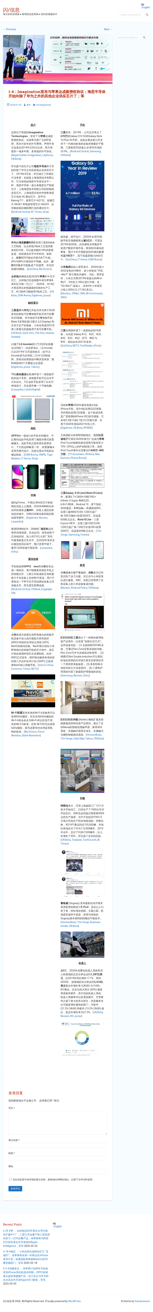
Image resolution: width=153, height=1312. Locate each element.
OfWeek (35, 589)
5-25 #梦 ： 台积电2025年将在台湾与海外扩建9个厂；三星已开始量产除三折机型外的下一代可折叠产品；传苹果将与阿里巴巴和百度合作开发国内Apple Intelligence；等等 (26, 1243)
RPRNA (87, 427)
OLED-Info (28, 333)
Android (16, 211)
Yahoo (35, 366)
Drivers (32, 731)
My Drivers (45, 269)
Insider (23, 155)
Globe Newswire (31, 735)
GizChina (33, 269)
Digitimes (37, 295)
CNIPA (42, 454)
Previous (9, 29)
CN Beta (15, 158)
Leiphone (47, 155)
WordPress (74, 1305)
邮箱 (11, 1157)
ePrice (96, 345)
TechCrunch (89, 839)
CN (12, 593)
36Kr (63, 297)
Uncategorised (43, 105)
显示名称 (13, 1144)
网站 (10, 1170)
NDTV (34, 668)
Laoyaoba (17, 389)
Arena (34, 454)
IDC (72, 1016)
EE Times (36, 211)
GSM (27, 454)
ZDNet (75, 293)
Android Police (79, 587)
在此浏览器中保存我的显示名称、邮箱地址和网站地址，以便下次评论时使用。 (54, 1184)
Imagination (34, 155)
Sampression (142, 1305)
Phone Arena (78, 457)
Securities (78, 454)
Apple (15, 155)
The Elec (40, 333)
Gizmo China (46, 665)
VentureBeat (94, 734)
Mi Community (94, 293)
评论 (11, 1108)
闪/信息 (11, 10)
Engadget (46, 589)
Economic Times (20, 668)
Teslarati (77, 839)
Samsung (95, 151)
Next (108, 29)
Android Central (80, 151)
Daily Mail (79, 738)
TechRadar (86, 345)
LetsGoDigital (31, 389)
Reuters (65, 293)
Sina (45, 211)
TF (70, 454)
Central (25, 211)
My (26, 731)
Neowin (43, 517)
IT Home (26, 458)
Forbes (84, 534)
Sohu (14, 551)
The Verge (66, 738)
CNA (82, 293)
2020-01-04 (15, 105)
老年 (28, 105)
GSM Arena (24, 295)
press (46, 295)
